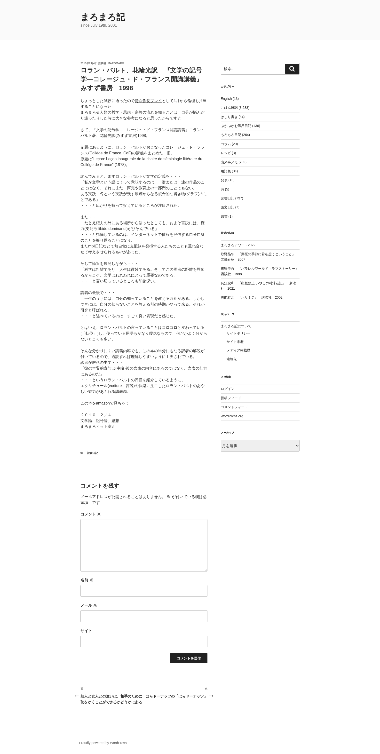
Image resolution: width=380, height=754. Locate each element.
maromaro (116, 63)
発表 (224, 180)
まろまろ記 (102, 17)
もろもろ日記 (231, 135)
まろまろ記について (236, 326)
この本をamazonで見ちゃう (104, 403)
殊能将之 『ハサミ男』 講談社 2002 (252, 297)
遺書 (224, 216)
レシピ (226, 153)
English (226, 99)
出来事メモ (229, 162)
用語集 (226, 171)
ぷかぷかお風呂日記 (236, 126)
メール (88, 605)
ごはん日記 (229, 108)
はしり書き (229, 117)
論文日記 (227, 207)
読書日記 (92, 453)
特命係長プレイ (148, 101)
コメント (90, 514)
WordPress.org (232, 416)
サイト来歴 (235, 342)
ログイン (227, 389)
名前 (86, 580)
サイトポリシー (238, 333)
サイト (86, 631)
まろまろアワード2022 (238, 245)
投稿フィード (231, 398)
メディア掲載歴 (238, 350)
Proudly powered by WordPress (103, 743)
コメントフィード (234, 407)
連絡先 (232, 359)
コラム (226, 144)
